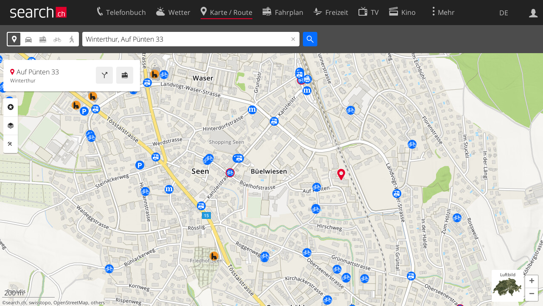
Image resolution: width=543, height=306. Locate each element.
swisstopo (40, 303)
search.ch (16, 303)
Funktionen (10, 144)
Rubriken (10, 107)
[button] (531, 281)
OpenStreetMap (70, 303)
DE (503, 12)
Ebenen (10, 126)
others (98, 303)
